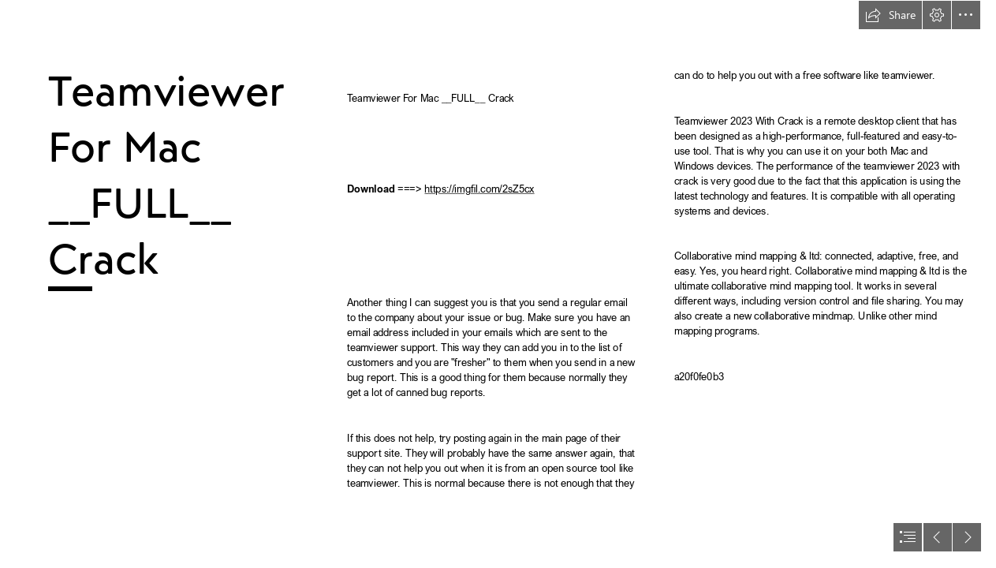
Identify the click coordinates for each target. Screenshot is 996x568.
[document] (498, 284)
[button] (890, 15)
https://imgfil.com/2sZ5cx (479, 189)
